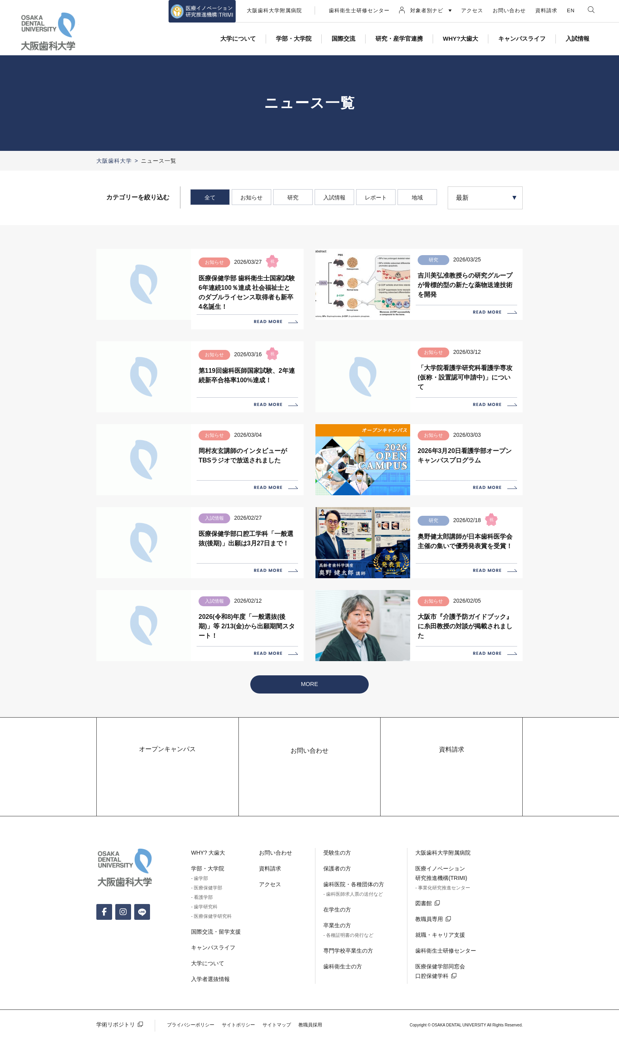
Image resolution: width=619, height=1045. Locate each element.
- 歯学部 (199, 888)
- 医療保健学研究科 (211, 926)
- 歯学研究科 (204, 917)
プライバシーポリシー (190, 1035)
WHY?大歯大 (460, 38)
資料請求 (546, 10)
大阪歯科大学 (114, 161)
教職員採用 (310, 1035)
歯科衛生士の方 (342, 977)
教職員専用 (429, 929)
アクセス (472, 10)
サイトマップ (277, 1035)
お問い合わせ (509, 10)
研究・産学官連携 (399, 38)
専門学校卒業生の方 (348, 961)
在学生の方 (337, 920)
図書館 (423, 913)
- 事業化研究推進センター (442, 898)
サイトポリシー (238, 1035)
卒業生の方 (337, 935)
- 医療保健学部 (206, 898)
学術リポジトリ (115, 1035)
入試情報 (577, 38)
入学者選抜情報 (210, 989)
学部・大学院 (293, 38)
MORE (309, 694)
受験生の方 (337, 863)
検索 (591, 9)
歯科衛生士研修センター (359, 10)
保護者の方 (337, 879)
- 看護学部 (202, 907)
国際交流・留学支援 (216, 942)
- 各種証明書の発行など (348, 945)
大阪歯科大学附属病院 (274, 10)
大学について (238, 38)
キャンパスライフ (522, 38)
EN (571, 10)
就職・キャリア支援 (440, 945)
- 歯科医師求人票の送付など (353, 904)
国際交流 (343, 38)
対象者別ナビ (426, 10)
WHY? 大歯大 (208, 863)
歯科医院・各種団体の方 (353, 894)
